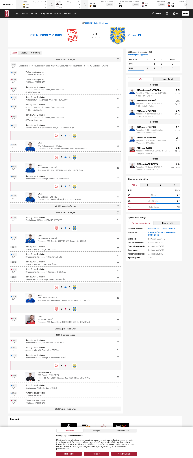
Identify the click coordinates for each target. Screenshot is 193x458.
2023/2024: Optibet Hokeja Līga (96, 23)
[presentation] (19, 4)
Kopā (134, 185)
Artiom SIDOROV (168, 229)
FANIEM (58, 13)
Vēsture (67, 13)
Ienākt (185, 13)
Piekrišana (70, 431)
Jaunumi (34, 13)
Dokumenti (167, 223)
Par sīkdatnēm (123, 431)
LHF (74, 13)
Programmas (46, 13)
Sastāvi (24, 52)
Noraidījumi (167, 79)
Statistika (35, 52)
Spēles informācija (141, 223)
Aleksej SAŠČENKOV (156, 232)
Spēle (14, 52)
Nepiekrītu (68, 454)
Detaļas (96, 431)
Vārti (141, 79)
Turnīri (17, 13)
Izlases (25, 13)
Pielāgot (96, 454)
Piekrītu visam (124, 454)
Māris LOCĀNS (154, 229)
